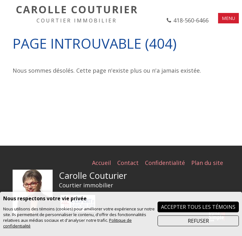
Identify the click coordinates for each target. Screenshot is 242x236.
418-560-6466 (191, 20)
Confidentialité (165, 162)
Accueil (101, 162)
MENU (228, 18)
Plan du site (207, 162)
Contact (128, 162)
